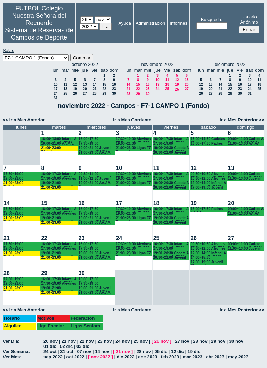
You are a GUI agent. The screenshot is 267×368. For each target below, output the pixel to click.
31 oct (66, 351)
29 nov (218, 341)
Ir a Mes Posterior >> (242, 119)
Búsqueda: (211, 19)
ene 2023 (147, 356)
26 (75, 93)
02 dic (66, 346)
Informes (178, 23)
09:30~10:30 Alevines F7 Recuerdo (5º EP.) (208, 174)
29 (104, 93)
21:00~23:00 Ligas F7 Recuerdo (133, 148)
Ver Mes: (12, 356)
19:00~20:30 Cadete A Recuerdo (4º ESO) (171, 148)
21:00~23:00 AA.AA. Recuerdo (95, 153)
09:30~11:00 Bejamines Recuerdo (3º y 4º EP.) (96, 174)
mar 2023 (192, 356)
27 (85, 93)
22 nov (87, 341)
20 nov (50, 341)
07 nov (84, 351)
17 (55, 89)
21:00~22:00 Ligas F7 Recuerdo (133, 183)
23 (114, 89)
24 (55, 93)
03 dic (82, 346)
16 (114, 84)
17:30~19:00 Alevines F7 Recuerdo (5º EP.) (133, 139)
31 (55, 98)
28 (94, 93)
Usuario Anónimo (249, 19)
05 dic (160, 351)
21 (94, 89)
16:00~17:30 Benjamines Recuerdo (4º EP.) (93, 139)
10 (55, 84)
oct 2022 (75, 356)
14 (94, 84)
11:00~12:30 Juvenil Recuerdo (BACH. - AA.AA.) (95, 179)
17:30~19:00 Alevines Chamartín (58, 179)
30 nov (236, 341)
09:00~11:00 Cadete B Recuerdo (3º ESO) (245, 174)
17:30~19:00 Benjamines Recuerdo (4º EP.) (167, 144)
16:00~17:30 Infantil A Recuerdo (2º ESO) (171, 139)
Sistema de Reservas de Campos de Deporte (39, 34)
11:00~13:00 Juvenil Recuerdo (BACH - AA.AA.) (244, 179)
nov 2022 (100, 356)
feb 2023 (170, 356)
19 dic (193, 351)
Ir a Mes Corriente (132, 119)
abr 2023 (215, 356)
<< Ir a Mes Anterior (24, 119)
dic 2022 (125, 356)
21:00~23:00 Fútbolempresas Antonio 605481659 (57, 148)
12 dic (177, 351)
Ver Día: (11, 341)
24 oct (50, 351)
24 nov (122, 341)
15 (104, 84)
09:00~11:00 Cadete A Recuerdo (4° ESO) (246, 139)
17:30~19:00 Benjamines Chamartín (88, 144)
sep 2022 (53, 356)
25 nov (141, 341)
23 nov (104, 341)
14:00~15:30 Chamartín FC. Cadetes (202, 258)
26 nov (161, 341)
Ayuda (124, 23)
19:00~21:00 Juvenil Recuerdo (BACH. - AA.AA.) (95, 148)
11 (65, 84)
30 (114, 93)
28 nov (200, 341)
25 (65, 93)
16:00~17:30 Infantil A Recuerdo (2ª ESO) (58, 174)
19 (75, 89)
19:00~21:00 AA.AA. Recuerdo (57, 144)
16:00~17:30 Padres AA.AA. (207, 144)
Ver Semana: (16, 351)
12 (75, 84)
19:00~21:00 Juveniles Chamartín (133, 144)
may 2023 (238, 356)
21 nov (69, 341)
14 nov (102, 351)
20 (85, 89)
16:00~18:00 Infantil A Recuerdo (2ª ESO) (58, 139)
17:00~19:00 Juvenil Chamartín (207, 188)
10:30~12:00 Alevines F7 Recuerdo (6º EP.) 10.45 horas (208, 179)
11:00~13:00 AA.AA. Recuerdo (244, 144)
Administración (150, 23)
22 (104, 89)
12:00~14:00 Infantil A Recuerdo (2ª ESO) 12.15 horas (208, 183)
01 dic (49, 346)
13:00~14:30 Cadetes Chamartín (208, 139)
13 (85, 84)
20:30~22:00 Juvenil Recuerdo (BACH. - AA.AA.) (169, 153)
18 (65, 89)
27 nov (182, 341)
